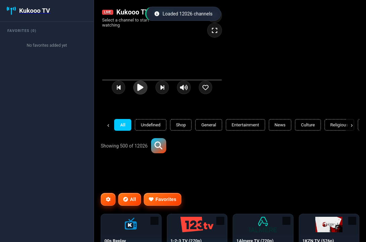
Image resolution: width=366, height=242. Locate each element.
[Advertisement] (223, 172)
